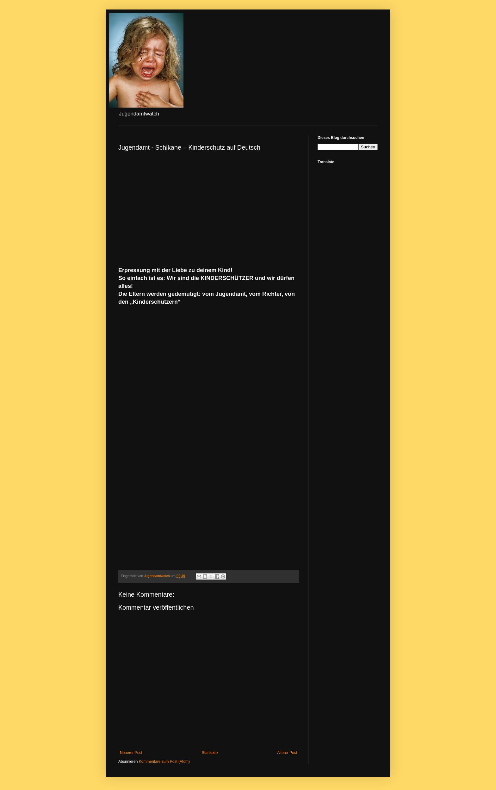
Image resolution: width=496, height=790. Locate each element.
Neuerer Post (131, 752)
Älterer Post (287, 752)
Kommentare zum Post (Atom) (164, 761)
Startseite (210, 752)
